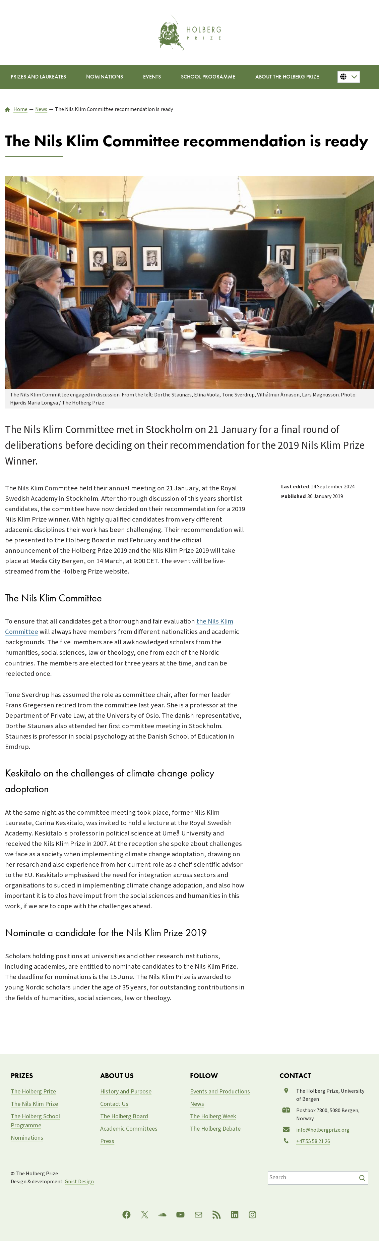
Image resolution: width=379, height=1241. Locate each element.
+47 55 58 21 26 (313, 1141)
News (197, 1104)
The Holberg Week (213, 1116)
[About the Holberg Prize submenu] (287, 77)
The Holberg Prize (33, 1091)
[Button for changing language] (348, 77)
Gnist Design (79, 1181)
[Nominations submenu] (104, 77)
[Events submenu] (152, 77)
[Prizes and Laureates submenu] (38, 77)
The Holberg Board (124, 1116)
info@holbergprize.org (323, 1130)
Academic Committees (128, 1129)
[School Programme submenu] (208, 77)
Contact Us (114, 1104)
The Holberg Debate (215, 1129)
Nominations (27, 1138)
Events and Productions (220, 1091)
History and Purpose (125, 1091)
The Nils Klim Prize (34, 1104)
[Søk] (363, 1178)
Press (107, 1141)
